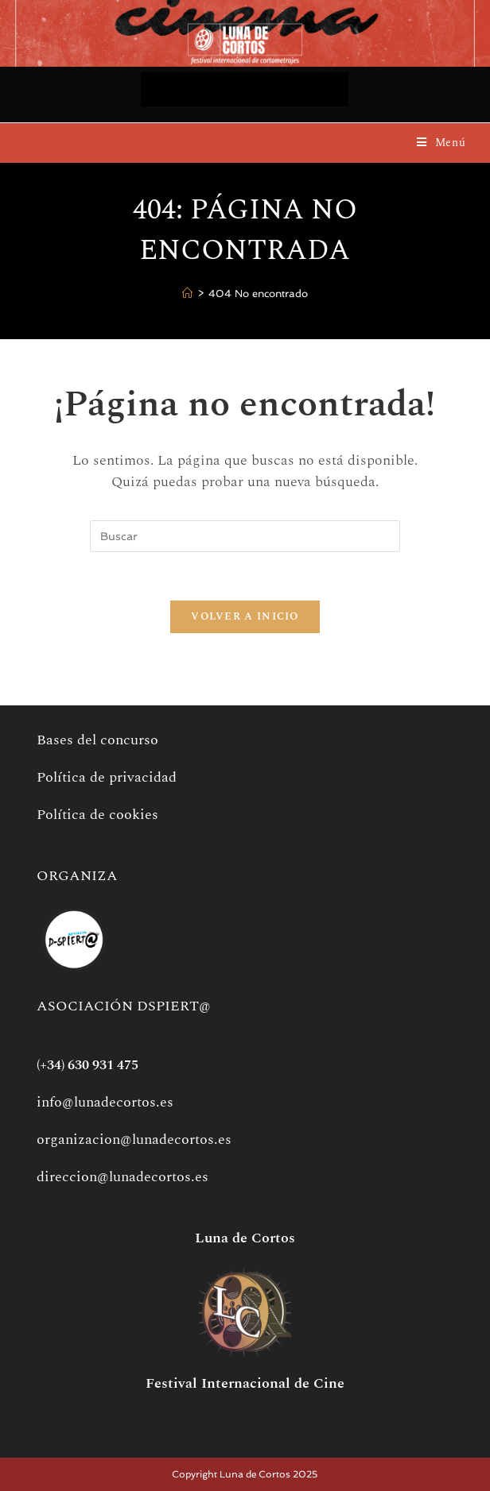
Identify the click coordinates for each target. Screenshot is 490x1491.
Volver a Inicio (245, 616)
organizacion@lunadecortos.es (134, 1139)
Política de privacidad (107, 777)
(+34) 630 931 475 (87, 1065)
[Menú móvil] (441, 142)
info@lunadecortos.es (105, 1102)
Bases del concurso (97, 740)
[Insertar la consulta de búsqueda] (245, 536)
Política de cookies (97, 814)
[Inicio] (187, 294)
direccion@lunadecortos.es (122, 1177)
